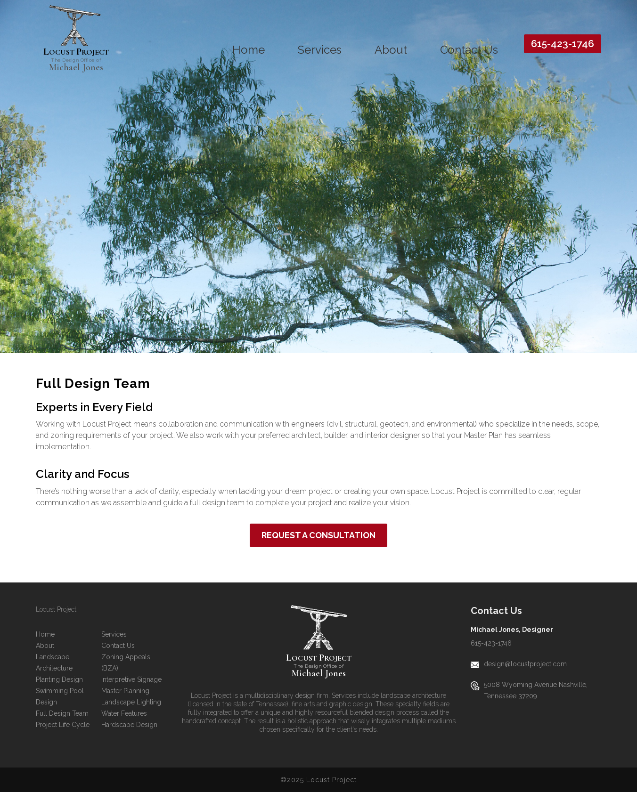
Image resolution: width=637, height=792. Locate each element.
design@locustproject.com (525, 664)
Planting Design (59, 679)
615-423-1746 (562, 43)
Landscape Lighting (131, 702)
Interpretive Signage (131, 679)
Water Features (124, 713)
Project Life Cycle (63, 724)
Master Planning (125, 691)
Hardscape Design (129, 724)
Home (248, 50)
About (391, 50)
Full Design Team (62, 713)
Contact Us (469, 50)
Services (320, 50)
